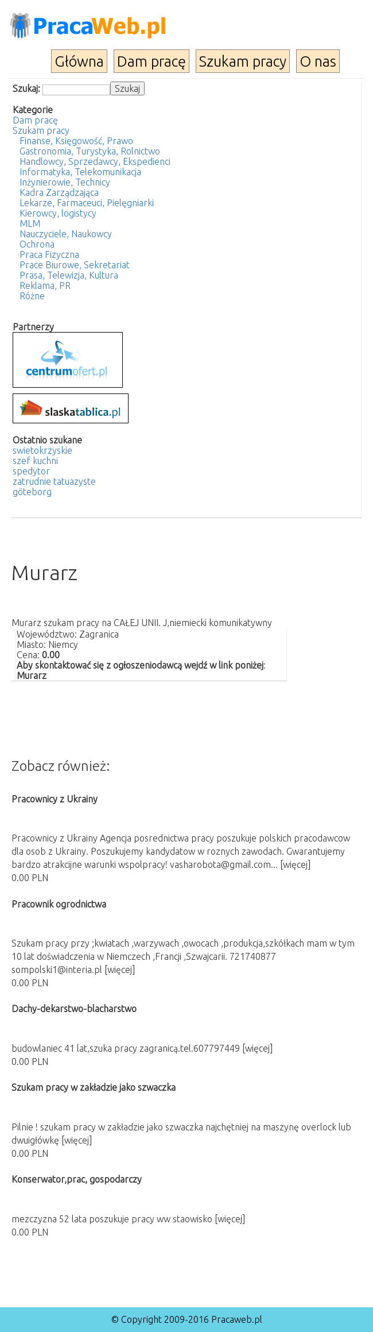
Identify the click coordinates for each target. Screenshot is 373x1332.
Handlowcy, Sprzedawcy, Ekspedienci (95, 161)
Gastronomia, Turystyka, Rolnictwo (90, 151)
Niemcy (63, 644)
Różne (32, 296)
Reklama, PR (45, 285)
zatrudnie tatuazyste (54, 481)
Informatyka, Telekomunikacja (80, 172)
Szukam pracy (242, 61)
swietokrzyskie (42, 450)
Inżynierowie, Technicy (65, 182)
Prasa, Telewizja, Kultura (69, 275)
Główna (79, 61)
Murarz (31, 675)
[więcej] (295, 864)
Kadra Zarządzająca (59, 192)
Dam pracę (151, 61)
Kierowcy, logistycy (58, 213)
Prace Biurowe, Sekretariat (75, 265)
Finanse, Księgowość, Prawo (76, 141)
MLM (30, 223)
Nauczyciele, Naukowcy (66, 234)
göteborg (32, 492)
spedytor (31, 471)
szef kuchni (35, 460)
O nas (318, 61)
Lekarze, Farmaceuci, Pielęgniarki (87, 203)
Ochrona (37, 244)
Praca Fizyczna (49, 254)
